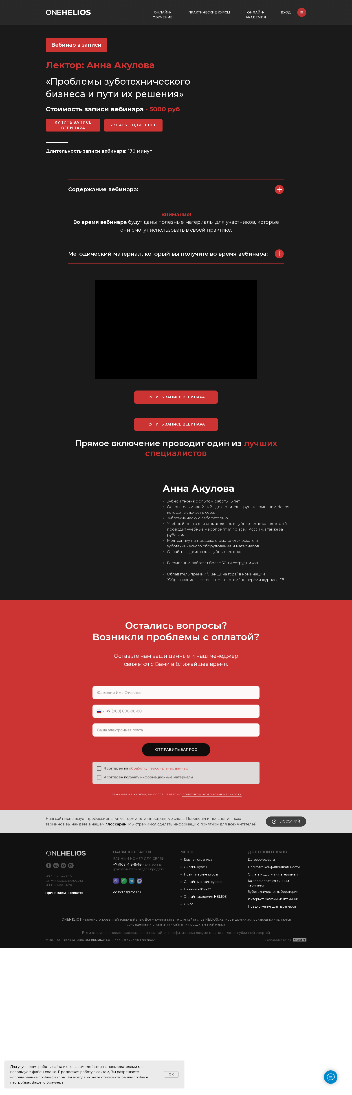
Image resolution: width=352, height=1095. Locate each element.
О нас (188, 1051)
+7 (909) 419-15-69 (127, 1012)
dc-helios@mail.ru (127, 1039)
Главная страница (198, 1007)
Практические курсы (201, 1022)
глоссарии (116, 971)
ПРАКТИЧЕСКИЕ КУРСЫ (209, 12)
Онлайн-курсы (195, 1014)
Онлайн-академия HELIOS (205, 1044)
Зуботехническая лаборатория (273, 1039)
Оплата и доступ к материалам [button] (273, 1022)
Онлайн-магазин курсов (203, 1029)
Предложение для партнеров (272, 1054)
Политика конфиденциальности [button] (274, 1014)
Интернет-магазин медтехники (273, 1046)
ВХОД (286, 12)
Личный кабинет (197, 1036)
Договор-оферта (261, 1007)
